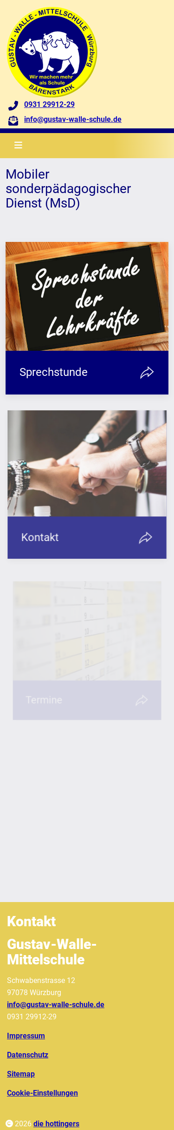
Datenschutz (27, 1054)
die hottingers (56, 1123)
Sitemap (21, 1074)
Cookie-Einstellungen (42, 1093)
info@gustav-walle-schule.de (73, 119)
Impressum (26, 1035)
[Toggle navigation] (18, 145)
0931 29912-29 (49, 104)
